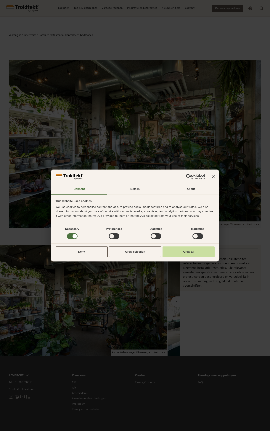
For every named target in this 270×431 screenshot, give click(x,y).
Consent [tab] (79, 188)
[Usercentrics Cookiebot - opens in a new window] (189, 176)
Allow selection (135, 251)
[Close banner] (213, 176)
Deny (81, 251)
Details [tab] (135, 188)
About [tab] (191, 188)
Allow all (188, 251)
